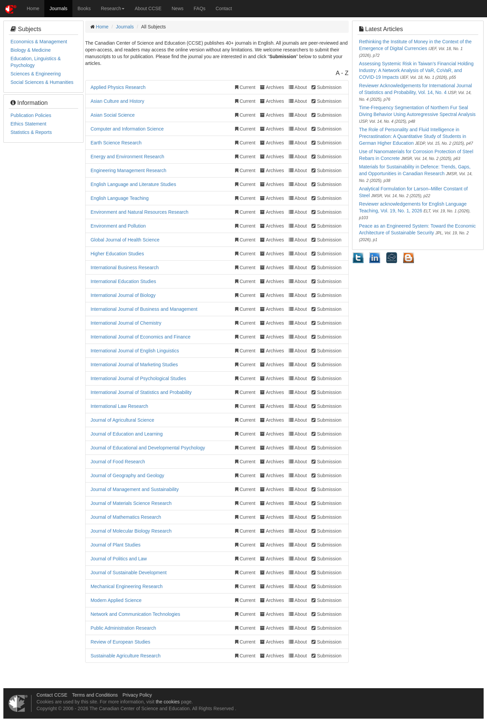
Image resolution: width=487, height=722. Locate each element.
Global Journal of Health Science (125, 239)
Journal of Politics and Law (119, 558)
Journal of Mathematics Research (126, 517)
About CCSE (148, 8)
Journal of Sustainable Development (129, 572)
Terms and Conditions (95, 695)
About (298, 87)
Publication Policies (30, 115)
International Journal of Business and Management (144, 309)
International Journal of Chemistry (126, 323)
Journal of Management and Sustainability (135, 489)
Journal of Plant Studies (116, 545)
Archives (272, 87)
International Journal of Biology (123, 295)
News (178, 8)
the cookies (168, 701)
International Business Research (125, 267)
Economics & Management (38, 41)
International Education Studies (123, 281)
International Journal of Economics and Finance (141, 337)
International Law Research (119, 406)
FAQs (200, 8)
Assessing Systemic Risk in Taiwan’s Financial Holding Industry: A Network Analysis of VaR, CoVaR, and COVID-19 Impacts (416, 70)
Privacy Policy (137, 695)
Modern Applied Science (116, 600)
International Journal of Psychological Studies (138, 378)
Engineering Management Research (128, 170)
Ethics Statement (28, 123)
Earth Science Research (116, 142)
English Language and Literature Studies (133, 184)
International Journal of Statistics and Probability (141, 392)
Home (33, 8)
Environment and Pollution (118, 226)
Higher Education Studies (117, 253)
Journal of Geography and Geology (127, 475)
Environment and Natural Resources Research (139, 212)
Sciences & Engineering (35, 73)
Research (112, 8)
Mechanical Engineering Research (127, 586)
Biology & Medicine (30, 50)
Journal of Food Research (118, 461)
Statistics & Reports (31, 132)
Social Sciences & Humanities (41, 82)
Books (84, 8)
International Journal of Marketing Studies (134, 364)
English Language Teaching (120, 198)
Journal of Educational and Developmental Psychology (148, 447)
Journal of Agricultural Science (122, 420)
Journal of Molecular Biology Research (131, 531)
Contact (224, 8)
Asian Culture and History (117, 101)
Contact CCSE (52, 695)
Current (245, 87)
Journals (58, 8)
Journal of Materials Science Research (131, 503)
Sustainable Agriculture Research (126, 655)
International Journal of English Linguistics (135, 350)
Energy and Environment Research (127, 156)
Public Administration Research (123, 628)
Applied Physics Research (118, 87)
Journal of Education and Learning (127, 434)
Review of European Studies (120, 642)
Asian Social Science (113, 115)
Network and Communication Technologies (135, 614)
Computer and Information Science (127, 129)
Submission (326, 87)
